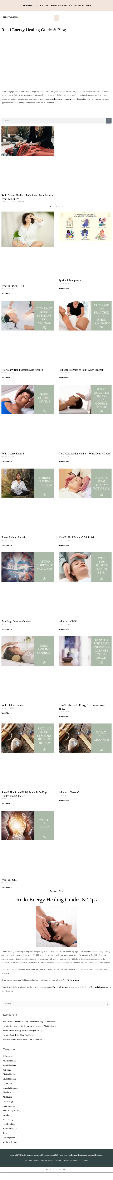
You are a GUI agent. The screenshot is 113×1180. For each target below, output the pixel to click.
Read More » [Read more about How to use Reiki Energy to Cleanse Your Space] (64, 724)
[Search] (109, 129)
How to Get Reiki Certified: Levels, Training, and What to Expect (29, 1034)
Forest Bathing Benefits (14, 545)
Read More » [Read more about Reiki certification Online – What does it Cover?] (64, 470)
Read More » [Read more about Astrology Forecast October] (6, 637)
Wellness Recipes (10, 1150)
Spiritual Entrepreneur (70, 288)
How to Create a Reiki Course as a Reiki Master (22, 1048)
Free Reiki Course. (71, 988)
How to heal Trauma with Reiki (76, 545)
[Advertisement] (56, 76)
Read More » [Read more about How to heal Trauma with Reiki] (64, 553)
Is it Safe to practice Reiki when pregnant (81, 378)
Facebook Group (60, 995)
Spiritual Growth (9, 1137)
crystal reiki (8, 1092)
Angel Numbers (9, 1073)
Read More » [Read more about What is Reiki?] (6, 896)
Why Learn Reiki (68, 629)
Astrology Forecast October (16, 629)
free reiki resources (100, 995)
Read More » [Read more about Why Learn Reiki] (64, 637)
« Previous (53, 899)
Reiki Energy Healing (11, 1119)
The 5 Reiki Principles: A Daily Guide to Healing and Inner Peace (29, 1030)
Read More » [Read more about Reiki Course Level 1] (6, 470)
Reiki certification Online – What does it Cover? (85, 461)
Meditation (7, 1105)
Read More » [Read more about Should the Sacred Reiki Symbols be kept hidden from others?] (6, 812)
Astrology (7, 1078)
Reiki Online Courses (12, 713)
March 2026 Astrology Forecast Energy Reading (22, 1039)
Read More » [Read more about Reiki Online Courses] (6, 721)
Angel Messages (9, 1069)
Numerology (8, 1110)
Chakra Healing (9, 1083)
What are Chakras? (69, 800)
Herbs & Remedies (10, 1096)
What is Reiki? (9, 888)
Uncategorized (9, 1146)
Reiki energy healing (62, 107)
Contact (86, 1169)
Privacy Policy (47, 1169)
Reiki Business (9, 1114)
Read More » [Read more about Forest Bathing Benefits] (6, 553)
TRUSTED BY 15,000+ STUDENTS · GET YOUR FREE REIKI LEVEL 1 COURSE (56, 5)
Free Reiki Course (31, 1169)
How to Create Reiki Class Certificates (18, 1043)
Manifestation (8, 1101)
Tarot (5, 1141)
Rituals (6, 1123)
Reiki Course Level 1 (12, 461)
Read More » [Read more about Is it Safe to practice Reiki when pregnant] (64, 386)
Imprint (58, 1169)
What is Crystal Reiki (12, 294)
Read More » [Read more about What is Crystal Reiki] (6, 302)
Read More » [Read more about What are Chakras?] (64, 808)
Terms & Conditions (72, 1169)
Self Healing (8, 1128)
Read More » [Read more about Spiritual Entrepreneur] (64, 296)
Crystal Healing (9, 1087)
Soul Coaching (9, 1132)
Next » (61, 899)
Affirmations (8, 1065)
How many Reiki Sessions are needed (22, 378)
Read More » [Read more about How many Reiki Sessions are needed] (6, 386)
